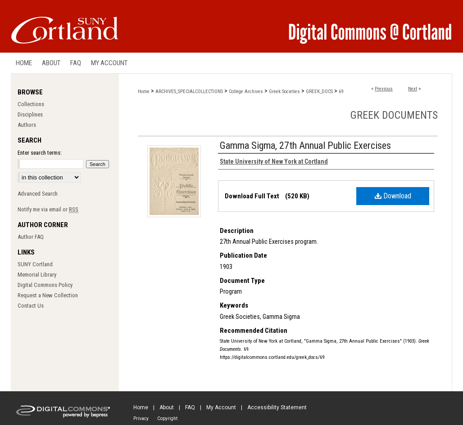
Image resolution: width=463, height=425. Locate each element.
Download (393, 196)
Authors (27, 124)
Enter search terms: (40, 152)
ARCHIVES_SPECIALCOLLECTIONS (189, 91)
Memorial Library (37, 274)
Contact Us (31, 305)
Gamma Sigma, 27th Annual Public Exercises (305, 145)
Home (144, 91)
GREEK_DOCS (319, 91)
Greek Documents (394, 115)
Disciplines (30, 114)
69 (341, 91)
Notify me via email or (48, 209)
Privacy (141, 418)
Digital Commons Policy (45, 285)
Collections (31, 104)
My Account (221, 407)
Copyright (167, 418)
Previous (384, 89)
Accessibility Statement (277, 407)
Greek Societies (284, 91)
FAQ (190, 407)
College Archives (246, 91)
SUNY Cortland (35, 264)
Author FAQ (31, 236)
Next (412, 89)
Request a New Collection (48, 295)
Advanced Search (38, 193)
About (166, 407)
